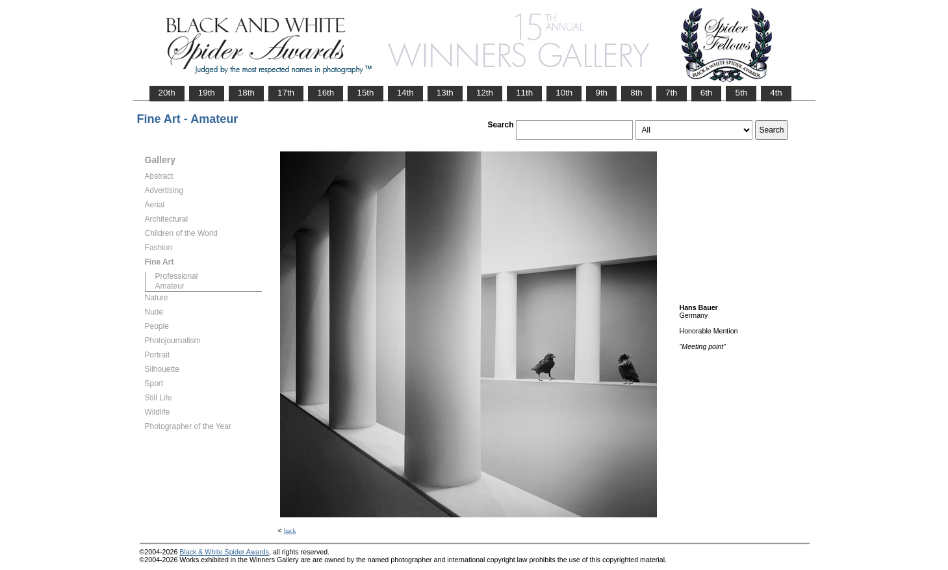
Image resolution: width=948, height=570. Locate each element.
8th (636, 92)
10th (564, 92)
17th (285, 92)
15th (365, 92)
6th (706, 92)
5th (741, 92)
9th (601, 92)
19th (206, 92)
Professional (176, 276)
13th (445, 92)
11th (524, 92)
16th (325, 92)
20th (167, 92)
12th (484, 92)
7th (671, 92)
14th (405, 92)
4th (776, 92)
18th (246, 92)
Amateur (170, 286)
